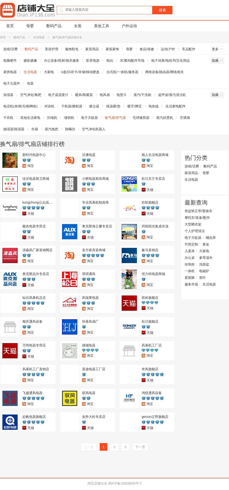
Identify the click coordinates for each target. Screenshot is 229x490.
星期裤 (190, 278)
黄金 (206, 244)
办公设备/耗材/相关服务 (61, 60)
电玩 (109, 60)
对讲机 (49, 106)
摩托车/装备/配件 (197, 218)
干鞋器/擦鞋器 (71, 106)
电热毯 (154, 106)
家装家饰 (112, 49)
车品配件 (188, 49)
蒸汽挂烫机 (164, 118)
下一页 (140, 447)
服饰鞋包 (71, 49)
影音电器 (92, 60)
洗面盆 (204, 264)
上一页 (89, 447)
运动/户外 (168, 49)
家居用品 (92, 49)
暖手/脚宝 (134, 106)
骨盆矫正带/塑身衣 (198, 211)
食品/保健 (147, 49)
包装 (30, 83)
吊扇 (34, 129)
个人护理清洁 (195, 231)
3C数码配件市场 (132, 60)
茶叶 (202, 278)
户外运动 (129, 26)
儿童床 (190, 251)
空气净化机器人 (93, 129)
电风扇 (105, 95)
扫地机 (52, 118)
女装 (78, 26)
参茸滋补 (206, 258)
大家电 (49, 72)
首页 (10, 26)
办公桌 (190, 258)
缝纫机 (69, 118)
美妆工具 (101, 26)
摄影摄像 (30, 60)
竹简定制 (191, 244)
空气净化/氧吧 (30, 95)
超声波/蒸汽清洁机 (172, 95)
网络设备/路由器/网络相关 (164, 72)
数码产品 (54, 26)
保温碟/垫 (113, 106)
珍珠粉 (190, 264)
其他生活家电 (30, 118)
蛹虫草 (211, 238)
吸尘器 (94, 106)
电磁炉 (204, 271)
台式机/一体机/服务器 (122, 72)
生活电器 (39, 37)
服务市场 (191, 284)
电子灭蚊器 (89, 118)
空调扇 (185, 118)
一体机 (190, 271)
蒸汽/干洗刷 (142, 95)
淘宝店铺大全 (97, 483)
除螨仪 (70, 129)
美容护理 (51, 49)
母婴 (30, 26)
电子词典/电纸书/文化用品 (170, 60)
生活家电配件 (176, 106)
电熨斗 (122, 95)
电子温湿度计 (58, 95)
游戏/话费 (192, 166)
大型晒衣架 (193, 224)
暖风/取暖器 (84, 95)
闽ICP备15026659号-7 (125, 483)
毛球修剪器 (141, 118)
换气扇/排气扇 (115, 118)
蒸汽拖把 (51, 129)
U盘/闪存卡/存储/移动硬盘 (80, 72)
